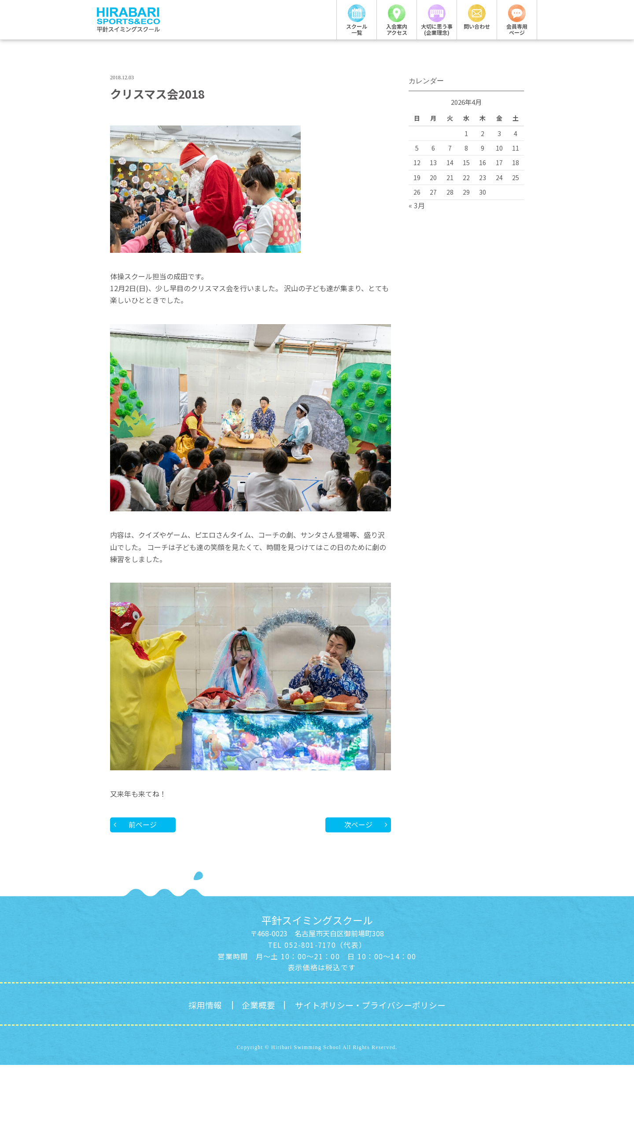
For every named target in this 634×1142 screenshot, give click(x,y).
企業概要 (255, 1081)
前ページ (143, 901)
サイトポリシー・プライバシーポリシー (372, 1081)
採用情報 (200, 1081)
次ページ (358, 901)
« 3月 (417, 282)
